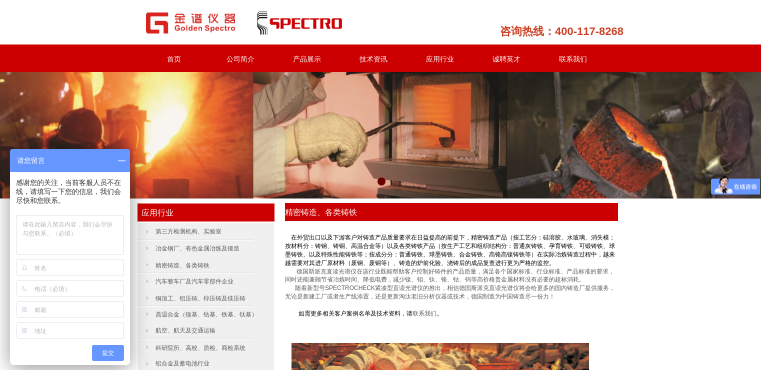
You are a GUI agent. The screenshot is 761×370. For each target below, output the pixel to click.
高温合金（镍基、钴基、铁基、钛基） (207, 314)
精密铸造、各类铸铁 (183, 265)
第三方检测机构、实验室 (189, 231)
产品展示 (307, 59)
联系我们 (573, 59)
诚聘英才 (506, 59)
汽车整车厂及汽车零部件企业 (195, 281)
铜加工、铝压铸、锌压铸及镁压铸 (201, 298)
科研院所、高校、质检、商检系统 (201, 348)
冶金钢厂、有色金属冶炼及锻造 (198, 248)
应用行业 (440, 59)
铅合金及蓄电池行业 (183, 363)
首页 (174, 59)
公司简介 (240, 59)
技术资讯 (374, 59)
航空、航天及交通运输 (186, 330)
